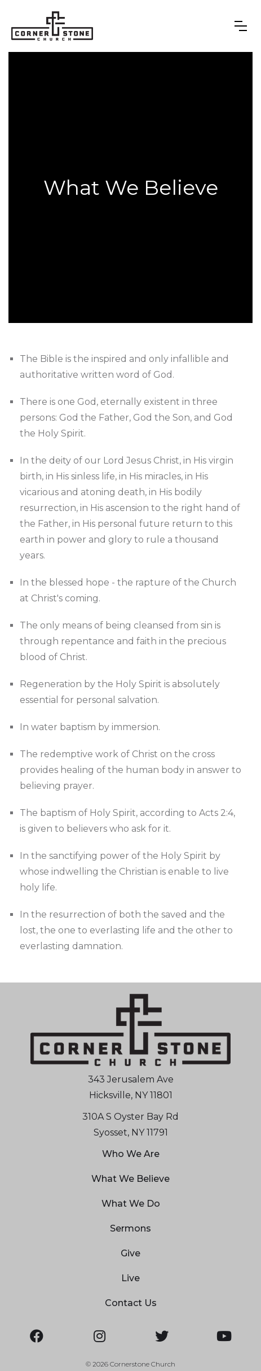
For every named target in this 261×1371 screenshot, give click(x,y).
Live (130, 1278)
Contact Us (131, 1303)
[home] (52, 26)
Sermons (130, 1228)
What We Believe (130, 1178)
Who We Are (131, 1154)
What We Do (130, 1203)
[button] (241, 26)
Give (130, 1253)
